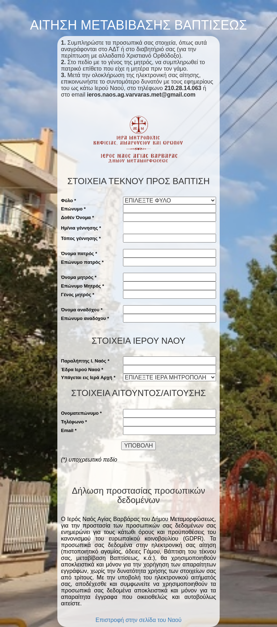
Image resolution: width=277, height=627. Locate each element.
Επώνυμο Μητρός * (82, 286)
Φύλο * (68, 200)
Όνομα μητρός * (79, 277)
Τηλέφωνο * (74, 421)
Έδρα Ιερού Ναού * (82, 369)
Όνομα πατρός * (79, 253)
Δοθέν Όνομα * (77, 217)
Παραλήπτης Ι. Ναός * (85, 361)
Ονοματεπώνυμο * (81, 413)
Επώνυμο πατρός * (82, 262)
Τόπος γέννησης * (81, 238)
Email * (68, 430)
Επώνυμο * (73, 209)
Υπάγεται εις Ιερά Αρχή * (88, 377)
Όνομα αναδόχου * (81, 309)
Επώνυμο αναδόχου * (85, 318)
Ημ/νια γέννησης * (81, 228)
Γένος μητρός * (77, 294)
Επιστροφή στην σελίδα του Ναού (139, 620)
